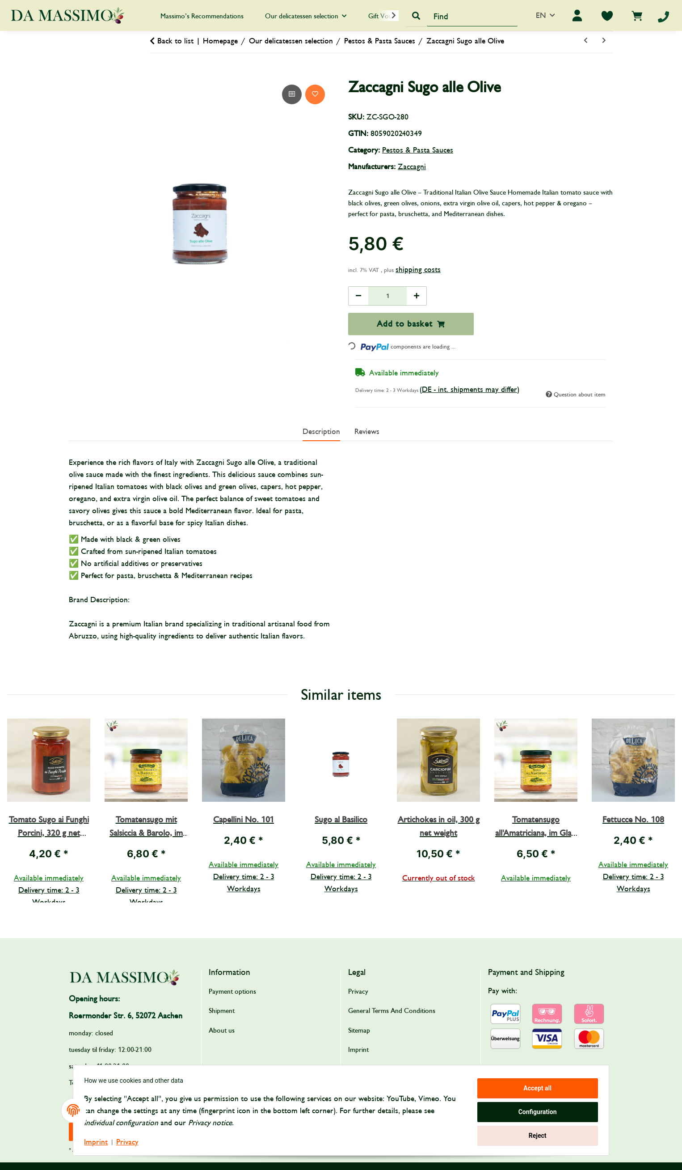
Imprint (99, 1142)
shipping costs (418, 269)
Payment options (232, 991)
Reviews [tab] (366, 431)
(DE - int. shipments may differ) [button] (469, 389)
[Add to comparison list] (292, 94)
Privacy (130, 1142)
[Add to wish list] (315, 94)
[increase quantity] (416, 296)
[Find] (472, 16)
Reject (534, 1134)
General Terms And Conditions (391, 1011)
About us (222, 1030)
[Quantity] (387, 296)
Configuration (534, 1111)
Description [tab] (321, 431)
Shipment (222, 1011)
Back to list (175, 41)
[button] (388, 15)
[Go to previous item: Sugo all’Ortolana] (586, 41)
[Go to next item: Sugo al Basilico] (604, 41)
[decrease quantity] (358, 296)
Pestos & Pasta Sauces (417, 150)
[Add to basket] (76, 72)
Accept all (534, 1089)
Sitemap (359, 1030)
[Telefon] (663, 17)
